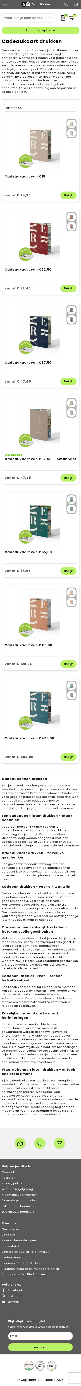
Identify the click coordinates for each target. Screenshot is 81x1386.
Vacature (9, 1235)
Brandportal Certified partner (24, 1274)
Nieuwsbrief (10, 1246)
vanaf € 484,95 (19, 757)
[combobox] (24, 18)
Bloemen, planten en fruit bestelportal (31, 1269)
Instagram (12, 1296)
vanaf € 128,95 (18, 664)
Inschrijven (40, 1347)
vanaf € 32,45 (18, 288)
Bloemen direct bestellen (21, 1263)
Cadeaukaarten (13, 1257)
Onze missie (11, 1229)
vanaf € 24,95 (18, 195)
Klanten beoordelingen (19, 1240)
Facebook (12, 1290)
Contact (8, 1172)
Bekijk (68, 195)
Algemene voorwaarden (20, 1195)
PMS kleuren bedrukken (19, 1206)
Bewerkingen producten (19, 1200)
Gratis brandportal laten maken (25, 1252)
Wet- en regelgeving (17, 1189)
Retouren (9, 1178)
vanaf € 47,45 (18, 381)
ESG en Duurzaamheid (18, 1212)
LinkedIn (11, 1302)
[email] (40, 1336)
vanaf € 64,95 (18, 571)
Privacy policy (12, 1183)
